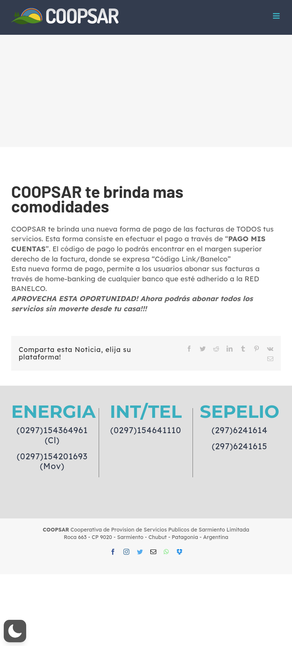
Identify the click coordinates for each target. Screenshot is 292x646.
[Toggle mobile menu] (277, 16)
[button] (15, 631)
